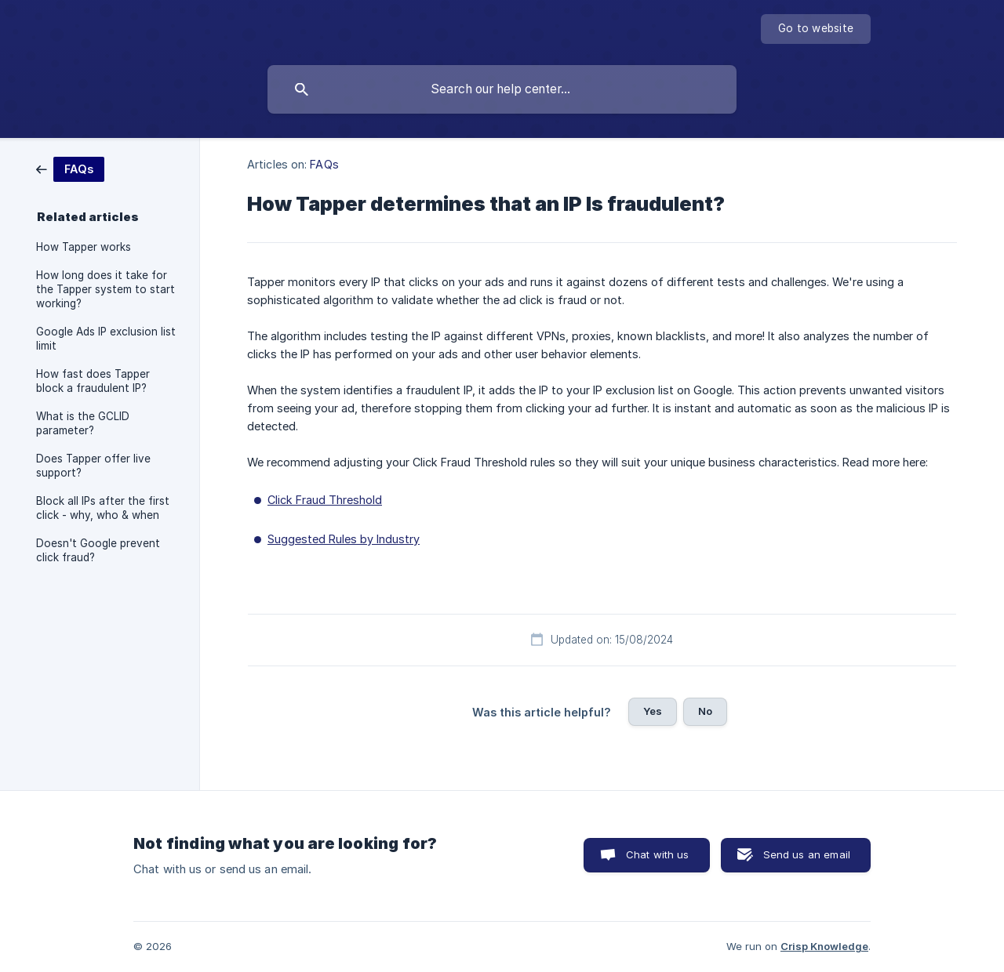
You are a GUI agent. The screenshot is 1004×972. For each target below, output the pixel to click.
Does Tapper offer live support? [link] (93, 465)
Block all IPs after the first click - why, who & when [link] (102, 508)
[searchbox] (502, 89)
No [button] (705, 711)
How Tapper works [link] (83, 247)
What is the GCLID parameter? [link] (82, 423)
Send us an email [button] (806, 854)
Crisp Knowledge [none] (824, 946)
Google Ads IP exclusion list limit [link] (106, 338)
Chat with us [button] (657, 854)
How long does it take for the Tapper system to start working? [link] (105, 289)
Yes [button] (652, 711)
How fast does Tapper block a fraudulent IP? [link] (93, 381)
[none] (816, 29)
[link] (70, 168)
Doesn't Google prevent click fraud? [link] (98, 550)
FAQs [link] (324, 164)
